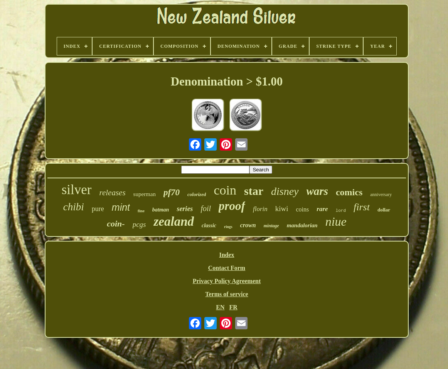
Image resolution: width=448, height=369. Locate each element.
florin (260, 209)
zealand (173, 221)
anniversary (381, 194)
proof (232, 206)
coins (302, 209)
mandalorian (302, 225)
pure (98, 209)
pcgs (139, 224)
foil (205, 208)
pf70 (171, 192)
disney (285, 191)
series (185, 209)
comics (349, 192)
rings (228, 227)
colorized (196, 194)
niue (336, 221)
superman (144, 194)
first (362, 207)
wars (317, 191)
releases (112, 192)
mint (121, 207)
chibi (73, 207)
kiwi (281, 209)
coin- (116, 223)
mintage (271, 225)
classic (209, 225)
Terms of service (226, 294)
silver (77, 189)
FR (233, 307)
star (253, 190)
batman (160, 210)
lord (341, 210)
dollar (383, 210)
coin (225, 190)
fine (141, 210)
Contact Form (226, 268)
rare (322, 209)
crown (248, 225)
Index (226, 255)
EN (220, 307)
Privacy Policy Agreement (227, 281)
